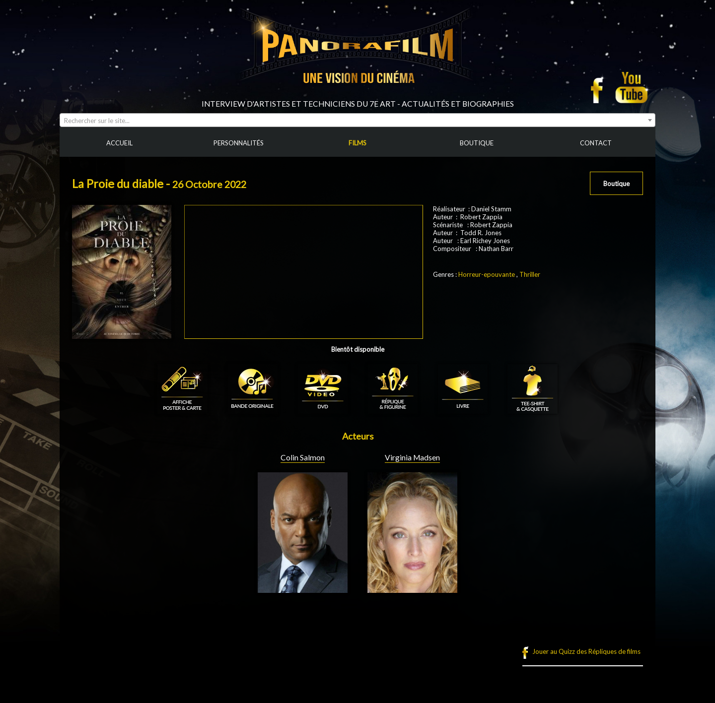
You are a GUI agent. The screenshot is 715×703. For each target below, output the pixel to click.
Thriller (529, 274)
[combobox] (357, 120)
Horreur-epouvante (486, 274)
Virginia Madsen (412, 457)
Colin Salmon (303, 457)
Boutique (616, 184)
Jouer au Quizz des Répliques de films (586, 651)
